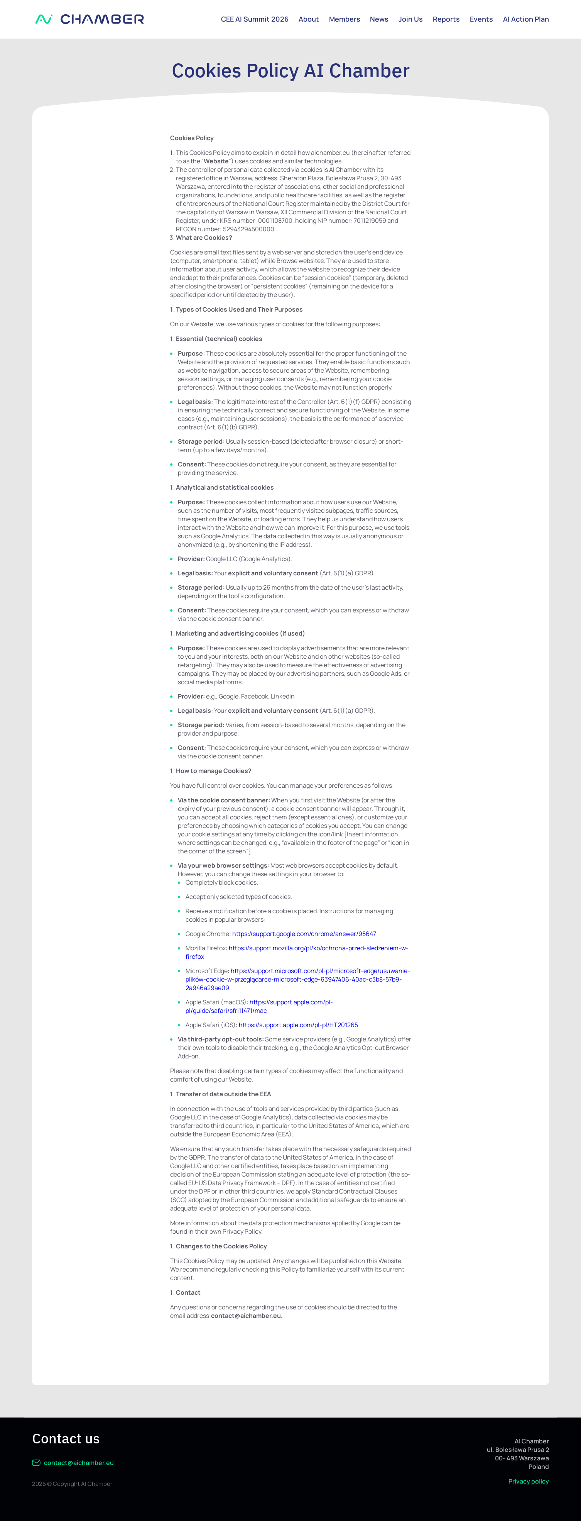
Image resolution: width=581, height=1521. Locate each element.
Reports (446, 19)
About (308, 19)
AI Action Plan (526, 19)
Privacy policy (528, 1481)
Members (344, 19)
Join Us (411, 19)
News (379, 19)
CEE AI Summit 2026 (254, 19)
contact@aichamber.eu (73, 1462)
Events (481, 19)
